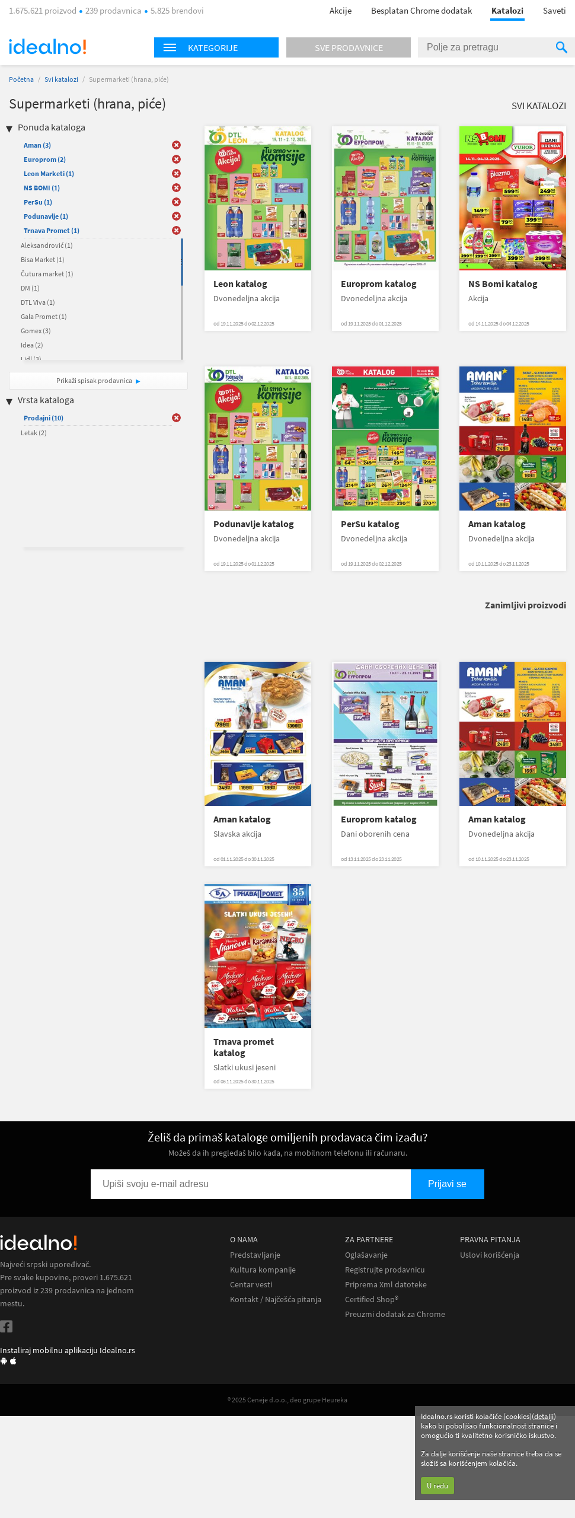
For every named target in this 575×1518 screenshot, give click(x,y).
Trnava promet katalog (243, 1047)
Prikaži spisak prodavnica (94, 380)
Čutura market (47, 273)
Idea (32, 344)
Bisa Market (43, 259)
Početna (21, 79)
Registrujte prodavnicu (385, 1270)
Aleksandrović (47, 245)
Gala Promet (44, 316)
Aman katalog (497, 524)
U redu (437, 1486)
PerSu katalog (370, 524)
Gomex (36, 330)
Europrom (45, 159)
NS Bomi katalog (503, 283)
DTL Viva (38, 302)
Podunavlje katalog (253, 524)
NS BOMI (42, 187)
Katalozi (507, 10)
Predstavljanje (255, 1255)
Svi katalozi (61, 79)
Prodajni (43, 417)
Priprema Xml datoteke (386, 1285)
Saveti (554, 10)
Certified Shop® (371, 1299)
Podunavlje (46, 216)
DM (30, 287)
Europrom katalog (379, 283)
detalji (544, 1416)
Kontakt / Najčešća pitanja (275, 1299)
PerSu (38, 201)
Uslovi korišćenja (489, 1255)
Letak (34, 432)
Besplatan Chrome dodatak (421, 10)
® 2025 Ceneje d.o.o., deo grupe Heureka (287, 1399)
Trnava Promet (51, 230)
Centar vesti (251, 1285)
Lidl (31, 359)
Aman (37, 145)
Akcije (341, 10)
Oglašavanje (366, 1255)
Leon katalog (240, 283)
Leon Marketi (49, 173)
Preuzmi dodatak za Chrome (395, 1314)
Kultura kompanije (263, 1270)
